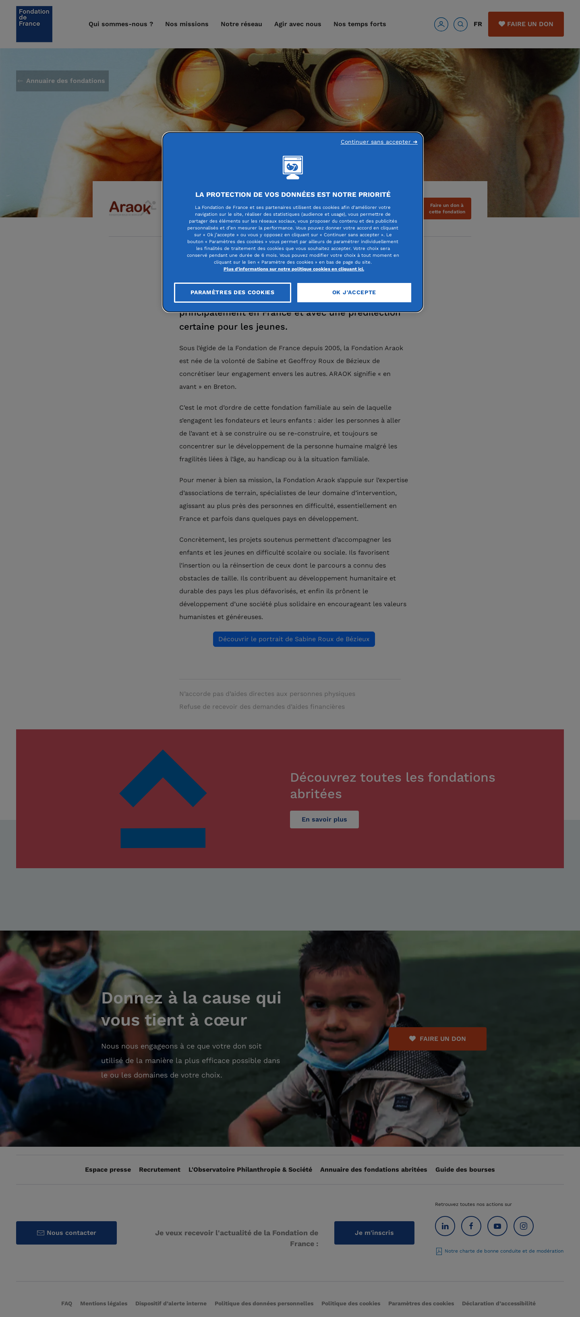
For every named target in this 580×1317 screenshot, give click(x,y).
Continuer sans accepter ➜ (379, 141)
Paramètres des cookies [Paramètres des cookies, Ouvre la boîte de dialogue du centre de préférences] (232, 292)
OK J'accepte (354, 292)
